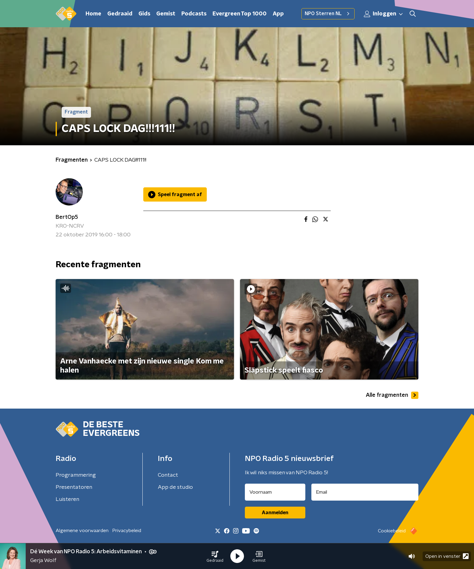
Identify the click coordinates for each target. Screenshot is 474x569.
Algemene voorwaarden (82, 530)
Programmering (76, 475)
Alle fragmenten (392, 395)
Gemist (165, 14)
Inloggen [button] (384, 14)
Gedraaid (119, 14)
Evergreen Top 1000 (240, 14)
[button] (215, 556)
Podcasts (193, 14)
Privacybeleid (126, 530)
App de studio (175, 487)
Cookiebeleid (392, 530)
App (278, 14)
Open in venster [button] (447, 556)
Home (93, 14)
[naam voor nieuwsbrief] (275, 492)
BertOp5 (67, 217)
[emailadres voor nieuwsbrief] (365, 492)
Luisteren (67, 499)
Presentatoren (74, 487)
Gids (144, 14)
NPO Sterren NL (328, 14)
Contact (168, 475)
